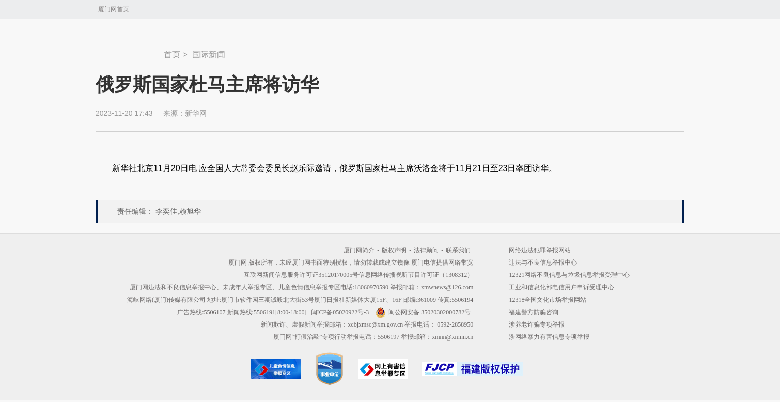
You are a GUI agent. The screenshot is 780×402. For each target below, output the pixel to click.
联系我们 (458, 250)
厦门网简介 (359, 250)
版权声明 (394, 250)
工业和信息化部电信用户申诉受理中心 (561, 287)
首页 (172, 54)
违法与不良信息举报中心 (543, 262)
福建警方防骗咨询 (533, 312)
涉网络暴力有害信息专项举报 (549, 337)
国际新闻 (208, 54)
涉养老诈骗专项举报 (537, 324)
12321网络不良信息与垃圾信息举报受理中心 (569, 275)
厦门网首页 (113, 9)
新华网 (196, 113)
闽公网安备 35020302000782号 (423, 312)
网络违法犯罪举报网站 (540, 250)
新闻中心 (130, 49)
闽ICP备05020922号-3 (340, 312)
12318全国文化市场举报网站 (547, 299)
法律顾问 (426, 250)
